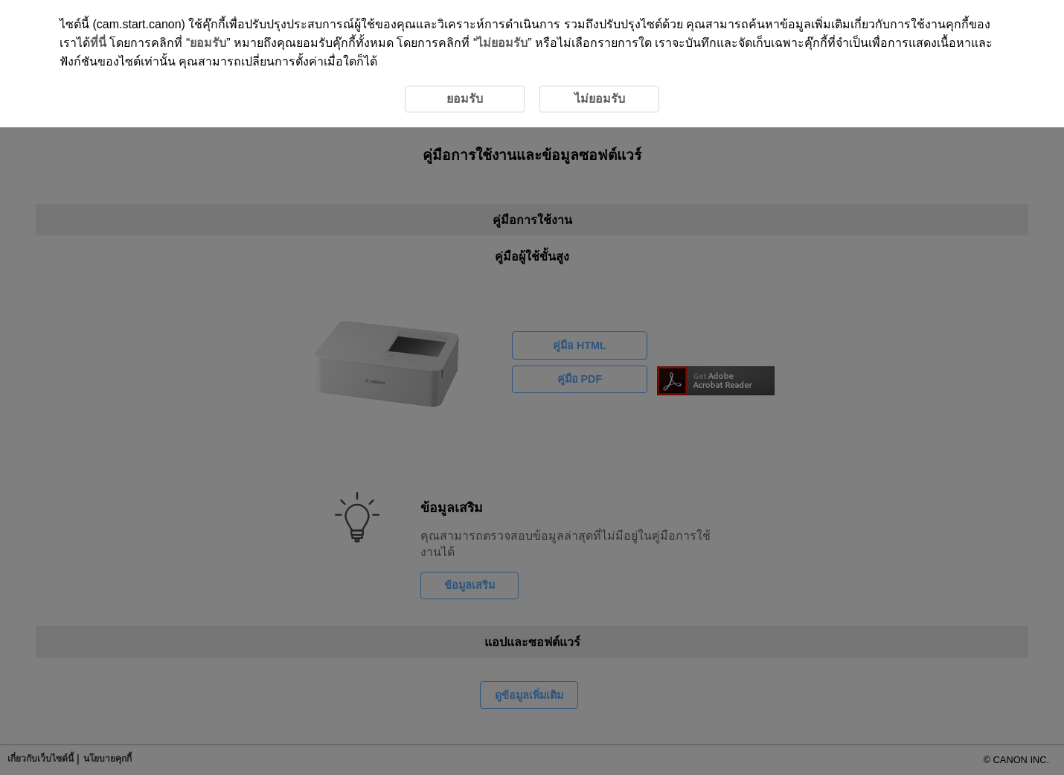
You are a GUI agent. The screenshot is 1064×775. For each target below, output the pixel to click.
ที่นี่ (98, 42)
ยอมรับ (208, 42)
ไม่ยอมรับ (502, 42)
